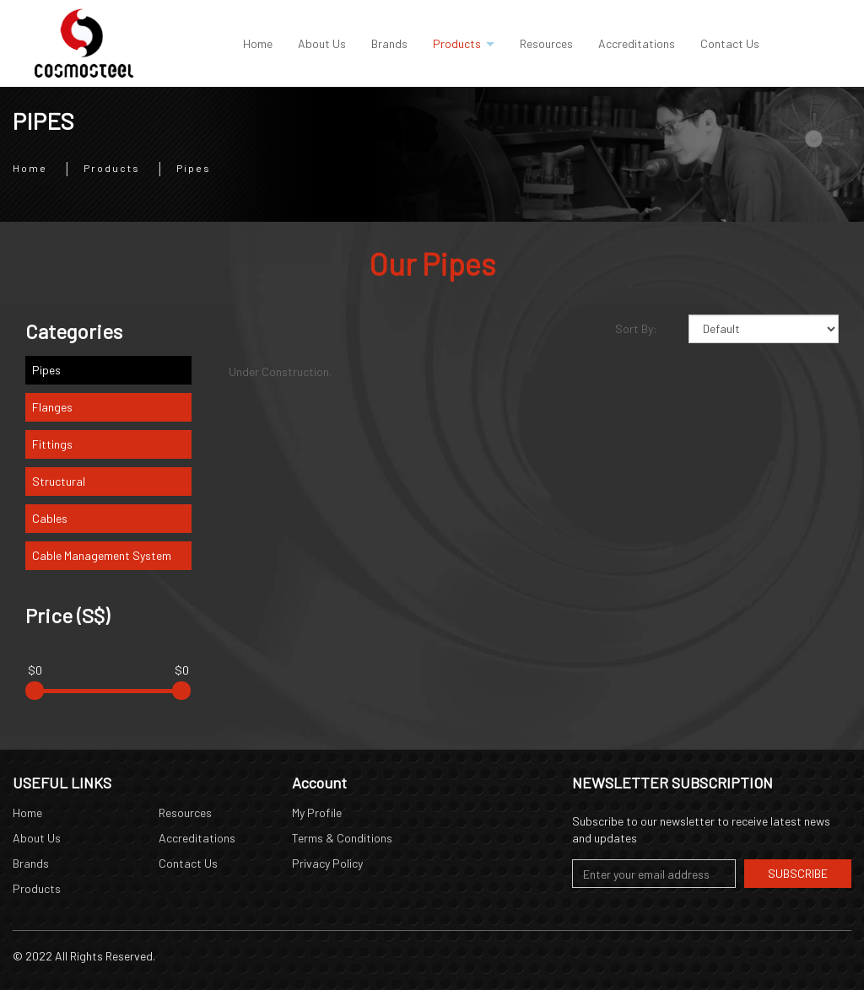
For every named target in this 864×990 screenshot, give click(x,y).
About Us (37, 838)
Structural (58, 481)
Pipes (193, 167)
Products (112, 167)
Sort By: (636, 328)
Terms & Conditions (342, 838)
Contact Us (188, 863)
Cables (50, 518)
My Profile (317, 812)
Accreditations (197, 838)
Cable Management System (101, 555)
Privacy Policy (327, 863)
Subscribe (798, 873)
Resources (185, 812)
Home (30, 167)
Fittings (52, 444)
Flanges (52, 407)
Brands (31, 863)
